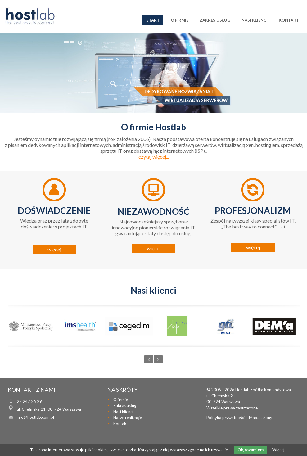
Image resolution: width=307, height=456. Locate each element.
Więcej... (279, 449)
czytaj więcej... (153, 157)
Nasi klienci (123, 411)
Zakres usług (124, 405)
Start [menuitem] (153, 20)
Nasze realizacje (127, 417)
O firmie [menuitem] (179, 20)
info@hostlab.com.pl (35, 417)
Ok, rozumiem (250, 449)
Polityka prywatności (225, 417)
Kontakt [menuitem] (289, 20)
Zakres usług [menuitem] (215, 20)
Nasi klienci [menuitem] (255, 20)
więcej (54, 249)
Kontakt (120, 423)
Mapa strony (260, 417)
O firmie (120, 399)
